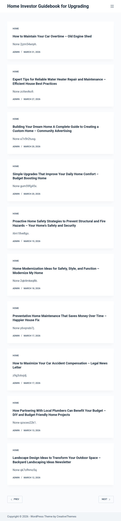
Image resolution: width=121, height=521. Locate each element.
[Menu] (112, 6)
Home (16, 28)
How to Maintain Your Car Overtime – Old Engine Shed (52, 36)
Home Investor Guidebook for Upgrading (48, 6)
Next (106, 499)
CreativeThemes (66, 516)
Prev (15, 499)
